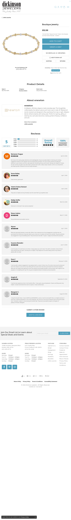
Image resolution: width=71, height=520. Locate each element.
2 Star (15, 144)
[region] (21, 46)
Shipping (49, 61)
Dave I (13, 259)
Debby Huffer (15, 200)
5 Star (15, 139)
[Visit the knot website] (47, 376)
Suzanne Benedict (17, 243)
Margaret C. (15, 292)
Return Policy (17, 381)
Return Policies (63, 359)
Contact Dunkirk (64, 346)
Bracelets (50, 359)
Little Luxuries (7, 17)
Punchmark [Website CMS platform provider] (39, 386)
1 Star (15, 146)
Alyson (13, 226)
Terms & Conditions (37, 381)
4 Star (15, 141)
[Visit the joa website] (23, 376)
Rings (49, 352)
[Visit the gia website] (29, 376)
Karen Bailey (15, 173)
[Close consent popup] (35, 517)
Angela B (14, 277)
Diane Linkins (15, 213)
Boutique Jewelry (23, 90)
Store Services (63, 356)
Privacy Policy (63, 361)
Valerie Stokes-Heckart (19, 187)
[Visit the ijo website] (35, 376)
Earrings (50, 354)
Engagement (52, 350)
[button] (55, 7)
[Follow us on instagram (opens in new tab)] (15, 367)
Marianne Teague (17, 154)
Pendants (51, 356)
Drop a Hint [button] (56, 47)
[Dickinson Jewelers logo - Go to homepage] (11, 7)
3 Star (15, 142)
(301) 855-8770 (21, 69)
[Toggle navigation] (68, 7)
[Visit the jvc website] (41, 376)
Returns (62, 61)
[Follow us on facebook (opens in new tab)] (4, 367)
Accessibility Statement (50, 381)
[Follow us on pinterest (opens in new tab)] (9, 367)
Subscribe (64, 333)
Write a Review (35, 315)
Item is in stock (55, 70)
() (37, 139)
